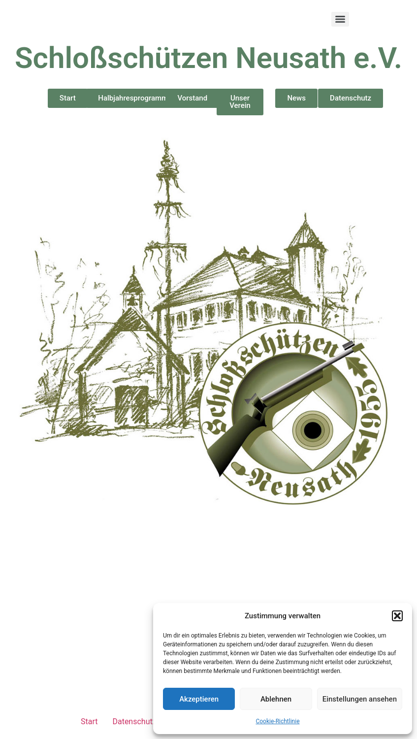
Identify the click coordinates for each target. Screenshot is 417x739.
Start (89, 721)
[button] (397, 616)
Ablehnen (275, 699)
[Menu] (340, 19)
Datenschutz (134, 721)
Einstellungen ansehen (359, 699)
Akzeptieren (199, 699)
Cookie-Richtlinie (277, 721)
